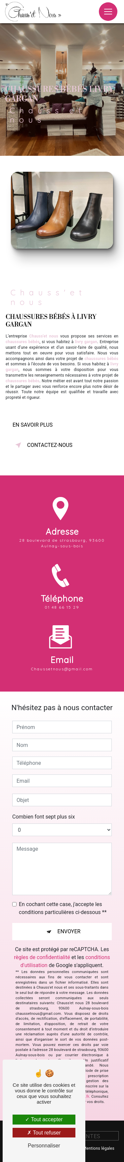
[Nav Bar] (108, 11)
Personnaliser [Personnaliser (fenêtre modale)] (44, 1145)
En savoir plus (33, 425)
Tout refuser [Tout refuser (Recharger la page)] (44, 1132)
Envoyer (69, 931)
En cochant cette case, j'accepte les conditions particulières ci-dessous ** (62, 908)
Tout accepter (43, 1119)
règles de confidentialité (42, 957)
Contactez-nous (42, 445)
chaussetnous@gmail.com (62, 652)
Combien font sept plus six (43, 817)
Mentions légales (98, 1148)
